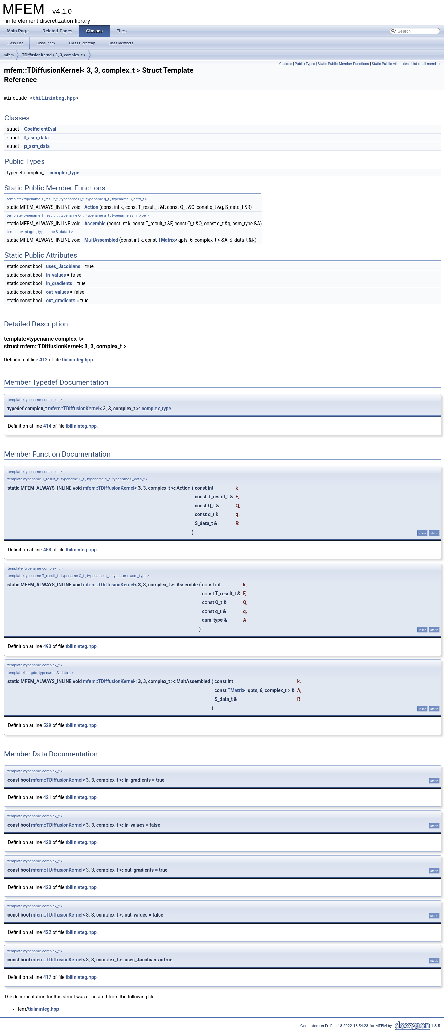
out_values (57, 292)
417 (47, 977)
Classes (285, 64)
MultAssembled (101, 240)
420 (47, 842)
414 (47, 426)
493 (47, 646)
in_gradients (59, 283)
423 (47, 887)
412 (43, 360)
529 (47, 725)
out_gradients (60, 300)
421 (47, 797)
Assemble (95, 223)
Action (91, 207)
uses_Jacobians (63, 266)
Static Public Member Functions (343, 64)
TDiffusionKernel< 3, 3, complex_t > (53, 55)
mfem (9, 55)
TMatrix (166, 240)
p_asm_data (37, 146)
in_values (56, 275)
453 (47, 549)
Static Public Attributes (390, 64)
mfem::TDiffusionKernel (73, 408)
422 (47, 932)
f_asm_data (36, 137)
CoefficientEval (40, 129)
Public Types (305, 64)
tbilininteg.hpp (54, 98)
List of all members (426, 64)
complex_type (64, 172)
